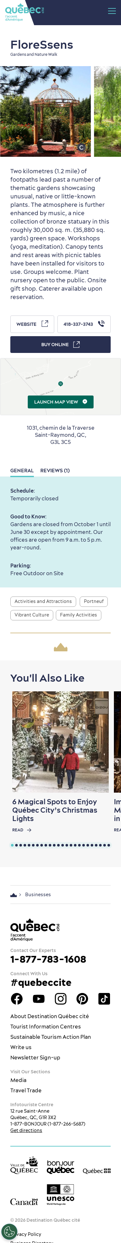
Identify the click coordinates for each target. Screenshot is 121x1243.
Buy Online (60, 344)
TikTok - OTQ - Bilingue (104, 998)
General (22, 470)
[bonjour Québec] (61, 1167)
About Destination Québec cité (49, 1016)
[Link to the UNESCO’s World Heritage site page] (61, 1194)
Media (18, 1080)
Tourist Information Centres (45, 1026)
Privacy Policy (25, 1234)
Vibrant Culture (32, 615)
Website (32, 323)
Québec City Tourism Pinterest (82, 998)
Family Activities (78, 615)
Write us (21, 1047)
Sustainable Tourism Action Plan (50, 1037)
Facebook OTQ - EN (16, 998)
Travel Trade (26, 1090)
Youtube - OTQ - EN (38, 998)
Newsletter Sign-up (35, 1057)
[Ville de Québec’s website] (24, 1165)
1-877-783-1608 (48, 959)
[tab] (12, 845)
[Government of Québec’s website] (97, 1170)
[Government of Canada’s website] (24, 1201)
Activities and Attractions (43, 601)
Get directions (26, 1130)
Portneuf (94, 601)
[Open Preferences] (9, 1232)
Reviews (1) (55, 470)
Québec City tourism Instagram (60, 998)
